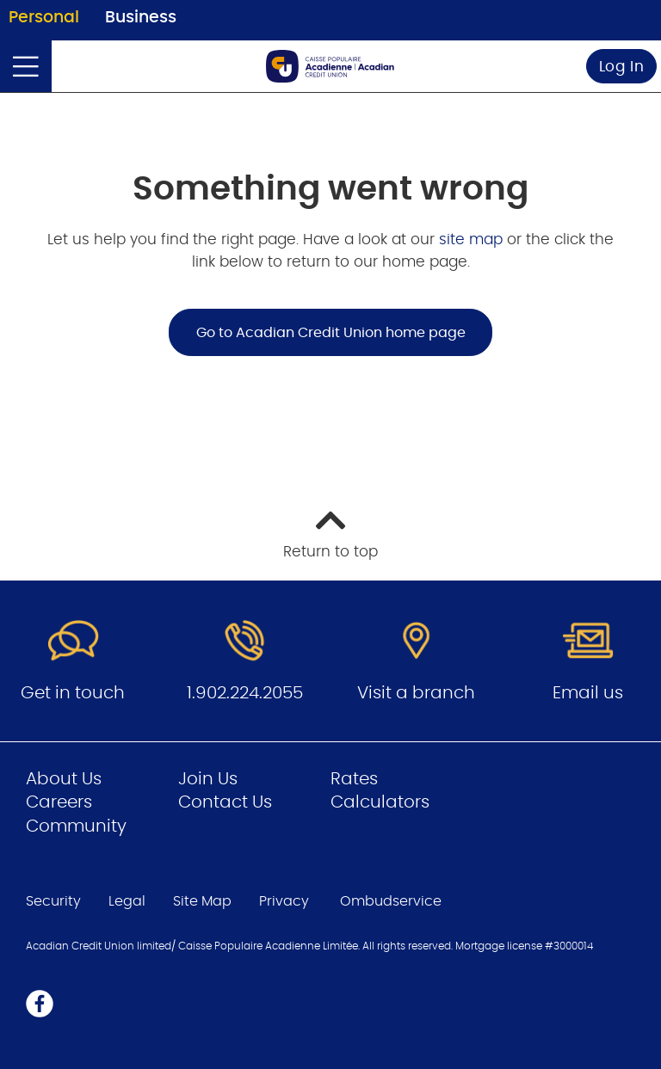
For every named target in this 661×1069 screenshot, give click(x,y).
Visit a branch (416, 693)
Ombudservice (392, 901)
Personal (44, 17)
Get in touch (73, 693)
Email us (588, 693)
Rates (354, 779)
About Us (64, 779)
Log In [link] (622, 66)
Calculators (379, 802)
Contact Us (225, 802)
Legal (126, 901)
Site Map (202, 901)
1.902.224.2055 (245, 693)
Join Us (208, 779)
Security (53, 901)
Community (76, 826)
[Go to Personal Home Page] (330, 66)
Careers (59, 802)
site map (473, 239)
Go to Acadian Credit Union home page (331, 333)
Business (140, 17)
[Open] (26, 66)
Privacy (284, 901)
